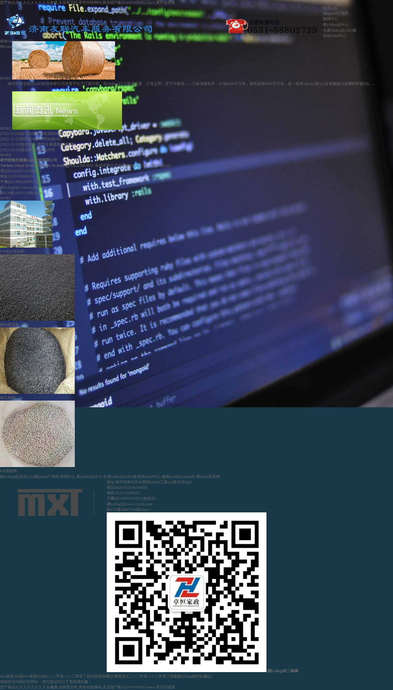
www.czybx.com (33, 187)
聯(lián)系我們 (208, 476)
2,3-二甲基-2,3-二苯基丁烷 (68, 676)
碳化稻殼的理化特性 (27, 150)
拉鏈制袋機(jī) (102, 676)
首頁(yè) (330, 8)
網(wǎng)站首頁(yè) (16, 476)
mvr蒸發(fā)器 (11, 676)
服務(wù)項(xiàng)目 (178, 476)
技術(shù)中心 (334, 36)
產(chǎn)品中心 (336, 24)
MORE (5, 78)
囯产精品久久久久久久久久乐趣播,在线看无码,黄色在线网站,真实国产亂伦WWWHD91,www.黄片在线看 (87, 2)
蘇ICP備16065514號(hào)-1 (22, 193)
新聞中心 (330, 19)
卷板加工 (122, 676)
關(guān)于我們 (335, 13)
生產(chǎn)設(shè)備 (339, 30)
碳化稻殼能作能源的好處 (31, 133)
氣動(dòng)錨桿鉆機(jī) (193, 676)
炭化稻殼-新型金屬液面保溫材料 (38, 144)
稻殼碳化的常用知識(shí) (31, 139)
